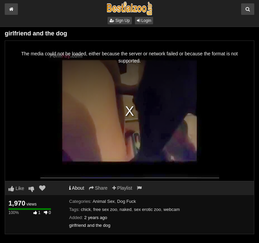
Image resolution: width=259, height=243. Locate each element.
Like (16, 188)
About (76, 188)
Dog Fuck (126, 201)
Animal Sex (103, 201)
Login (144, 20)
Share (98, 188)
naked (126, 209)
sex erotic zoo (147, 209)
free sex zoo (105, 209)
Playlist (122, 188)
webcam (172, 209)
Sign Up (120, 20)
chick (86, 209)
